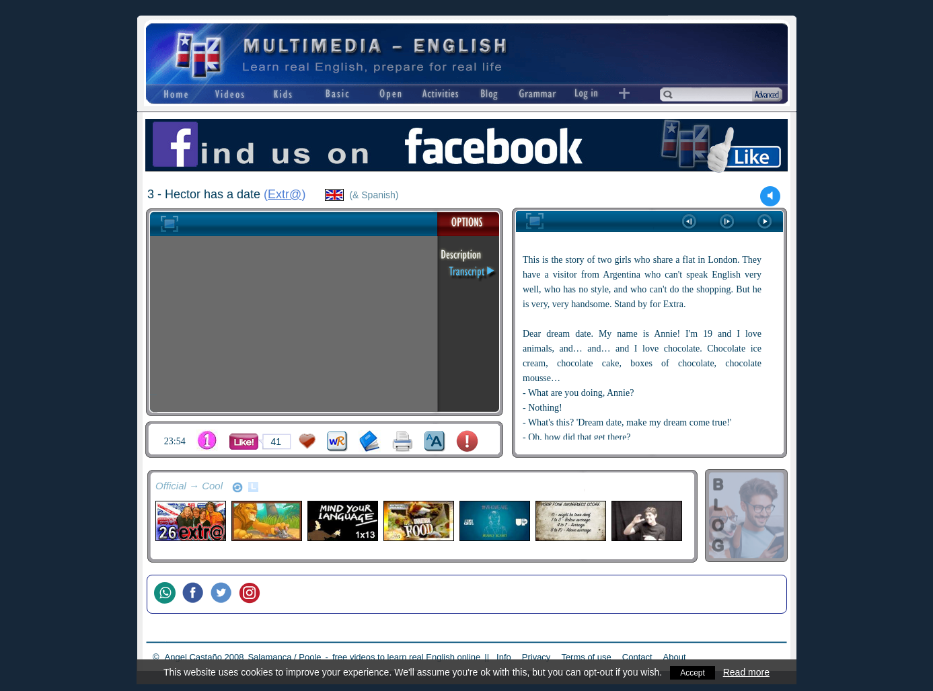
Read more (748, 672)
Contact (637, 657)
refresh (237, 487)
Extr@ (284, 194)
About (674, 657)
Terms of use (586, 657)
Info (503, 657)
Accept (692, 672)
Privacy (536, 657)
